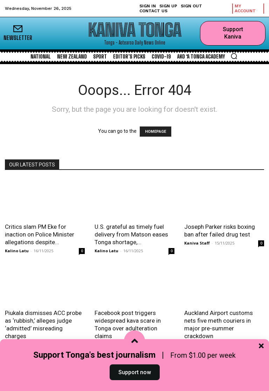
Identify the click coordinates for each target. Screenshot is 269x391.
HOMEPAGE (155, 131)
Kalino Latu (17, 250)
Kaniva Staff (197, 243)
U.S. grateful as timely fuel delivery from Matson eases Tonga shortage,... (131, 234)
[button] (234, 56)
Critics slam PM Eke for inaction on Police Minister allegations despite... (39, 234)
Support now (134, 374)
